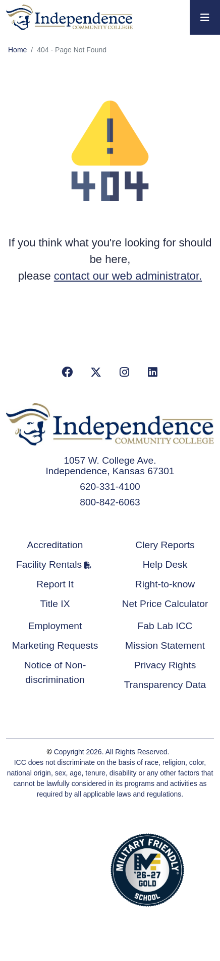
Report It (55, 584)
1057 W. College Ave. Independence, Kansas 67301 (110, 465)
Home (17, 50)
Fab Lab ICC (165, 626)
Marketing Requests (55, 645)
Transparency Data (165, 684)
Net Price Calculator (165, 603)
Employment (55, 626)
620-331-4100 (110, 486)
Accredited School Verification (70, 868)
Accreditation (55, 545)
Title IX (55, 603)
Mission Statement (165, 645)
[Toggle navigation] (205, 17)
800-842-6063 (110, 502)
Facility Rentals (49, 564)
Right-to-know (165, 584)
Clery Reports (164, 545)
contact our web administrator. (128, 276)
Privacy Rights (165, 665)
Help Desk (165, 564)
